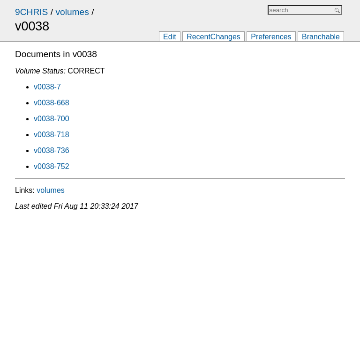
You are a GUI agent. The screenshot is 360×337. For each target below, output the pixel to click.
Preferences (271, 37)
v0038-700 (51, 119)
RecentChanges (213, 37)
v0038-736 (51, 150)
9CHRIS (31, 12)
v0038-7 (47, 87)
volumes (72, 12)
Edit (169, 37)
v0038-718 (51, 135)
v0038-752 (51, 166)
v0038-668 (51, 103)
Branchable (321, 37)
